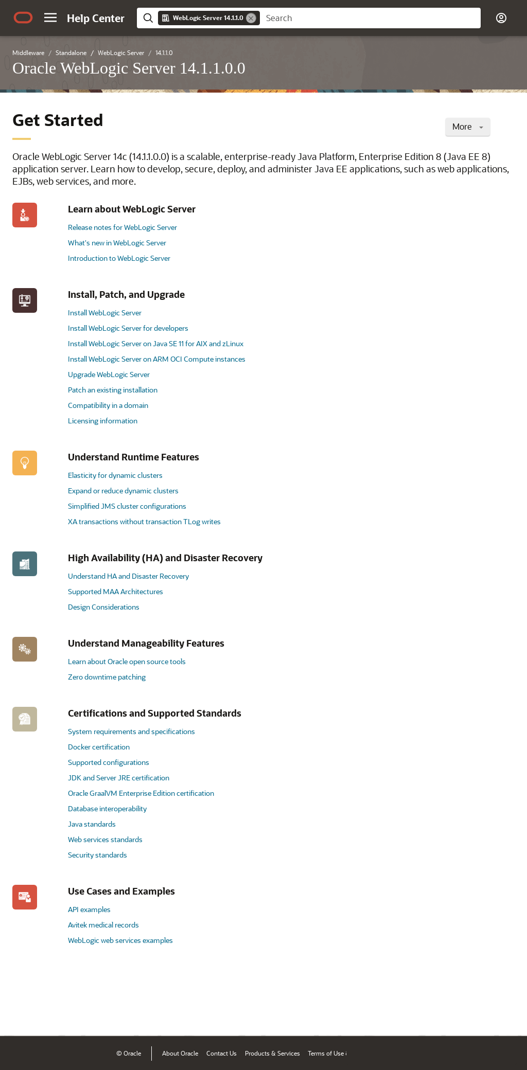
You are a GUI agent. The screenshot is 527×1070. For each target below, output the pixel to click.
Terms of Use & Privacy (339, 1053)
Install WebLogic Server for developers (128, 328)
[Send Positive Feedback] (503, 1012)
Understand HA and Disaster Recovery (128, 576)
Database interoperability (107, 808)
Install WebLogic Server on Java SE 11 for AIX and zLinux (155, 343)
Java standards (92, 824)
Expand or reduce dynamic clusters (123, 490)
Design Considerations (103, 607)
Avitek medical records (103, 925)
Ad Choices (395, 1053)
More (467, 126)
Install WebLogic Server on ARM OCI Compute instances (156, 359)
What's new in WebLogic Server (117, 242)
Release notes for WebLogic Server (122, 227)
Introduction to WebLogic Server (119, 258)
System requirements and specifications (131, 731)
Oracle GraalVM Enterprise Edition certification (141, 793)
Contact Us (221, 1053)
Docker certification (99, 747)
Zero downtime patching (107, 677)
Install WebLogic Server (105, 312)
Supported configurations (108, 762)
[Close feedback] (359, 1012)
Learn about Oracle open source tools (127, 661)
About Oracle (180, 1053)
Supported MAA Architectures (115, 591)
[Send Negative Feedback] (476, 1012)
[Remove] (251, 18)
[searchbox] (370, 18)
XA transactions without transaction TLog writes (144, 521)
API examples (89, 909)
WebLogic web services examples (120, 940)
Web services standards (105, 839)
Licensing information (102, 420)
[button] (50, 17)
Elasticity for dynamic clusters (115, 475)
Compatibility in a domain (108, 405)
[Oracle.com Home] (23, 17)
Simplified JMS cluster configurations (127, 506)
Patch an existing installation (112, 390)
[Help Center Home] (96, 18)
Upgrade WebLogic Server (109, 374)
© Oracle (128, 1053)
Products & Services (272, 1053)
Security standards (97, 855)
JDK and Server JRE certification (118, 777)
